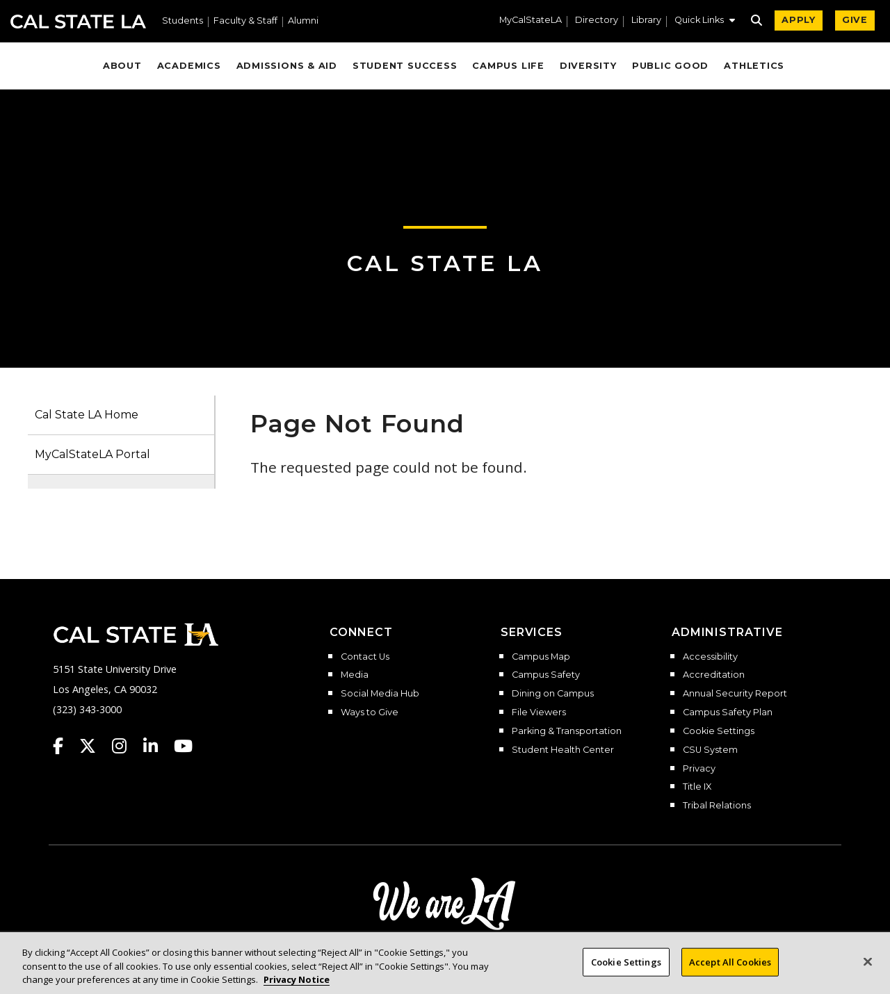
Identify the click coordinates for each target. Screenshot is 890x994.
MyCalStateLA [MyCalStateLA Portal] (530, 20)
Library (646, 20)
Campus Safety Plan (727, 712)
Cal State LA (78, 21)
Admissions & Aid (286, 65)
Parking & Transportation (567, 731)
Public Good (670, 65)
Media (355, 675)
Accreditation (714, 675)
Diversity (588, 65)
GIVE (855, 20)
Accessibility (710, 657)
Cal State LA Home (86, 414)
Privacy (699, 769)
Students (182, 21)
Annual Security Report (735, 694)
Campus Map (541, 657)
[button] (704, 21)
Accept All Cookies (730, 973)
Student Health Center (563, 750)
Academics (189, 65)
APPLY (799, 20)
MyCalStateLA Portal (92, 454)
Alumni (303, 21)
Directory (596, 20)
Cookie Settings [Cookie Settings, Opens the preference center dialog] (626, 973)
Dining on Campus (553, 694)
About (122, 65)
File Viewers (539, 712)
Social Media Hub (380, 694)
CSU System (710, 750)
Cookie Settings (718, 731)
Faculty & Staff (245, 21)
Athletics (754, 65)
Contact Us (365, 657)
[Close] (867, 973)
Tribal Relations (717, 805)
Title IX (697, 787)
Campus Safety (546, 675)
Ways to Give (369, 712)
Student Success (405, 65)
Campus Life (508, 65)
